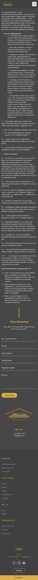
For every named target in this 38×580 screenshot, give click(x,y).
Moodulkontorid (7, 494)
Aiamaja (4, 483)
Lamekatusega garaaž (9, 464)
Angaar (4, 491)
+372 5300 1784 (19, 434)
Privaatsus (5, 530)
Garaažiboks (6, 471)
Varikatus (4, 487)
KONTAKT (19, 578)
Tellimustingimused (7, 526)
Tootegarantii (6, 533)
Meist (3, 510)
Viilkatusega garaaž (8, 468)
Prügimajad (5, 498)
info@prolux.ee (19, 436)
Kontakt (4, 514)
